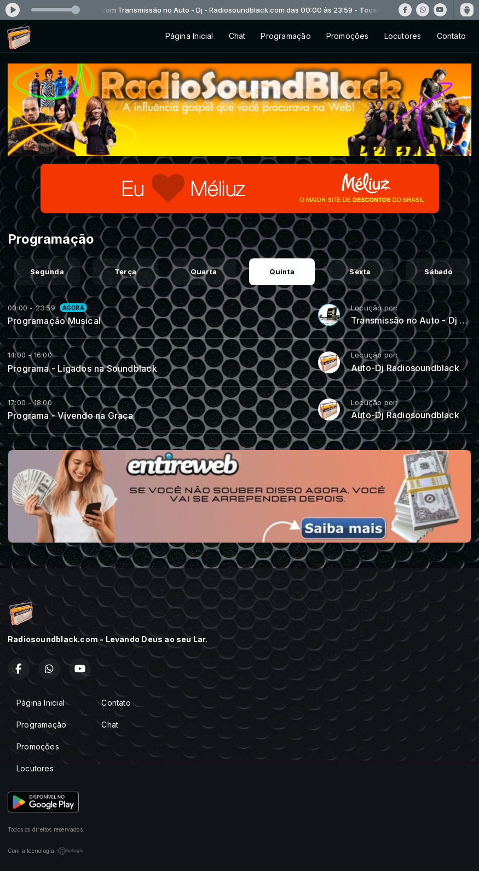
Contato (451, 36)
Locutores (403, 36)
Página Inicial (189, 36)
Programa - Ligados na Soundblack (82, 368)
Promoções (347, 36)
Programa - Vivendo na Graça (71, 415)
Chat (237, 36)
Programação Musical (54, 320)
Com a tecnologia (46, 851)
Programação (285, 36)
